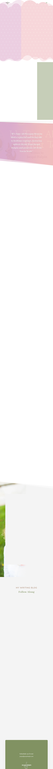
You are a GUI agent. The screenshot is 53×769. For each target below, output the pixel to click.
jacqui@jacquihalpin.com (26, 757)
